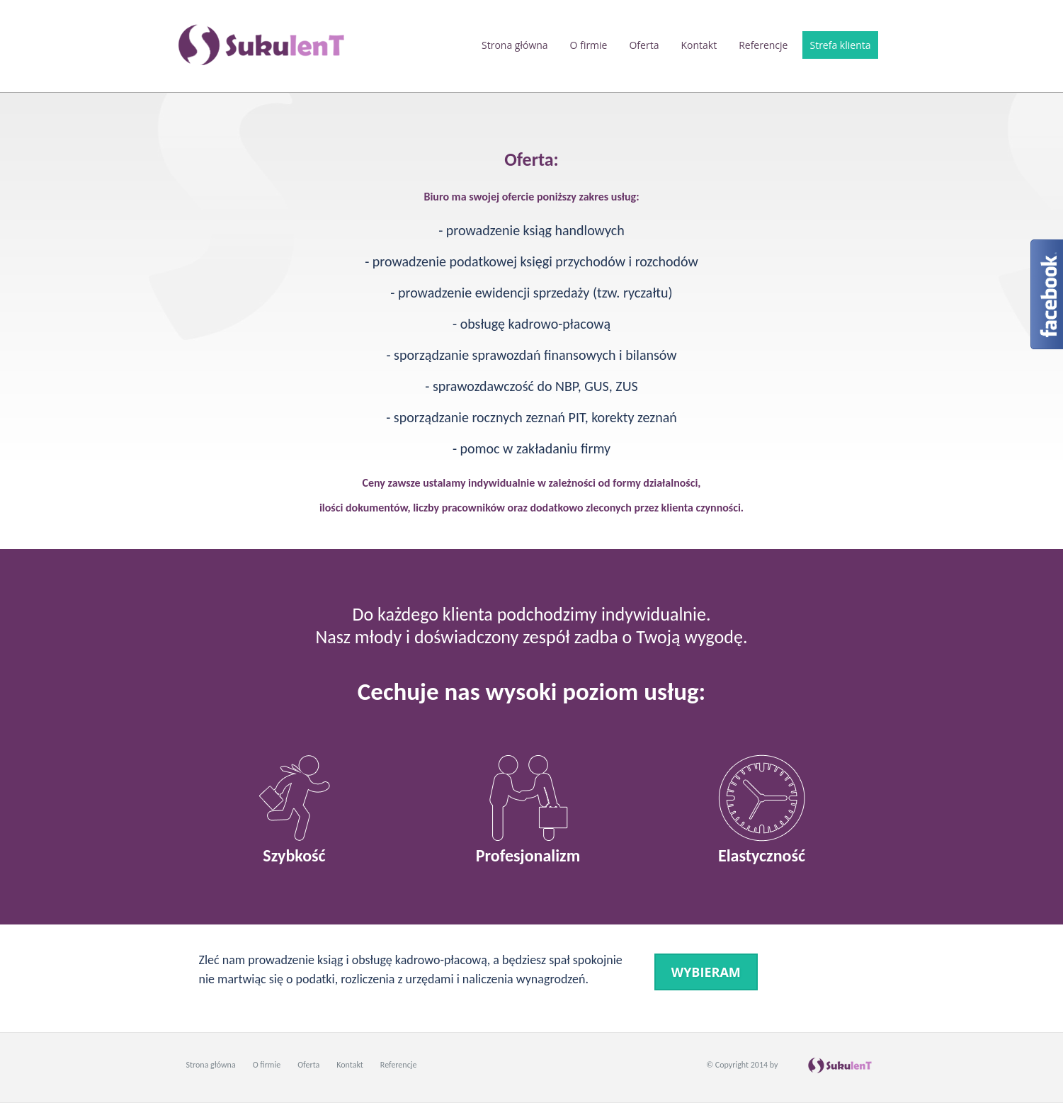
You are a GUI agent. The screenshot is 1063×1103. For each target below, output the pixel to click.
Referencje (763, 45)
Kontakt (699, 45)
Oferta (644, 45)
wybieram (706, 971)
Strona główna (515, 45)
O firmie (589, 45)
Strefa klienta (839, 45)
